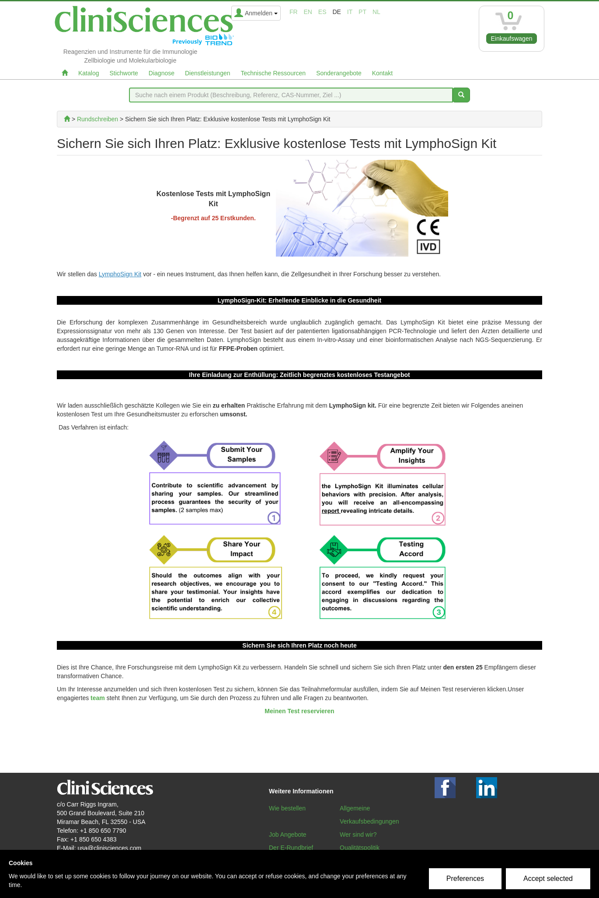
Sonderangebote (339, 73)
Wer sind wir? (358, 834)
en (308, 11)
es (322, 11)
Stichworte (123, 73)
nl (376, 11)
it (349, 11)
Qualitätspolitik (360, 847)
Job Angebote (287, 834)
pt (362, 11)
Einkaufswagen (512, 38)
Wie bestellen (287, 808)
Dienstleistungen (207, 73)
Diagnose (161, 73)
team (98, 697)
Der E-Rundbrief (291, 847)
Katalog (88, 73)
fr (293, 11)
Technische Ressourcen (273, 73)
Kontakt (382, 73)
